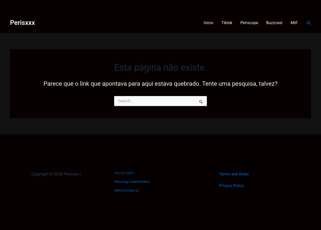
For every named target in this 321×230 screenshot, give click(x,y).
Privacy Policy (231, 185)
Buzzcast (274, 22)
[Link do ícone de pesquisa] (308, 23)
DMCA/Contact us (127, 190)
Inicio (208, 22)
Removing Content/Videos (132, 181)
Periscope (249, 22)
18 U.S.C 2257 (124, 173)
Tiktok (226, 22)
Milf (294, 22)
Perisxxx (22, 22)
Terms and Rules (234, 174)
